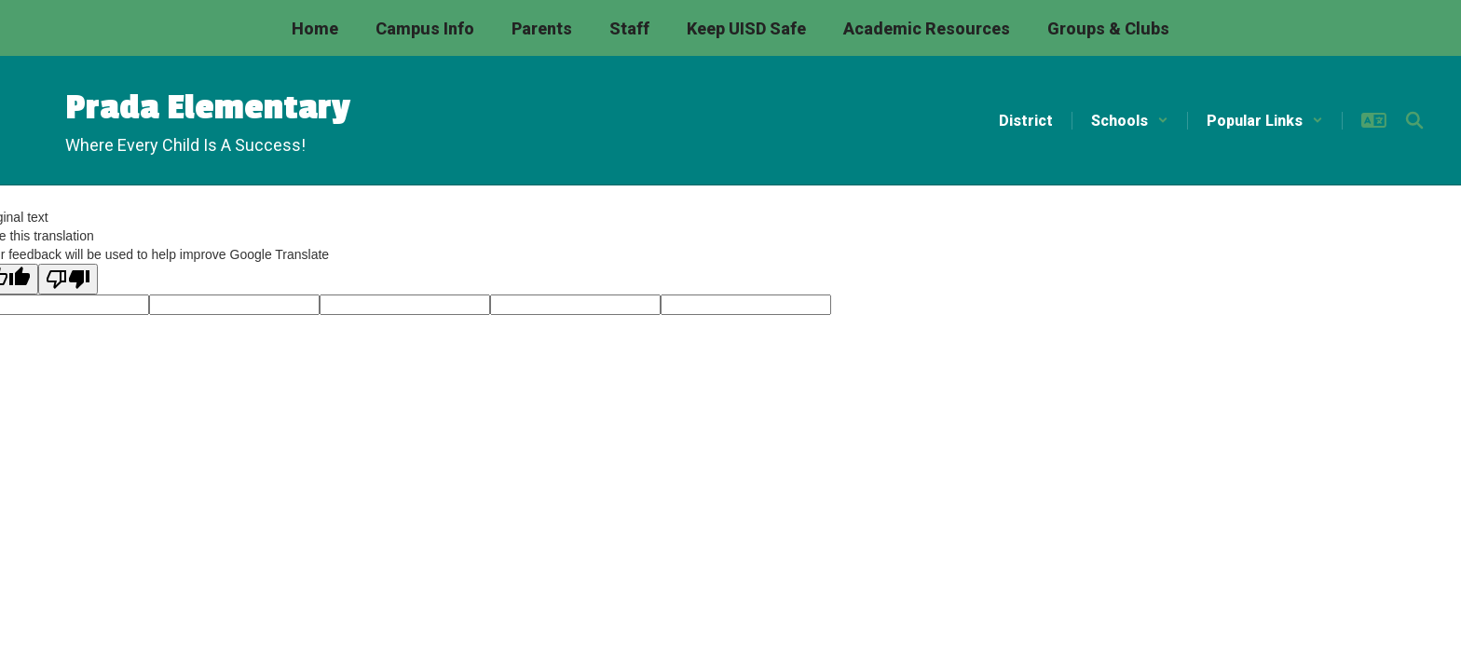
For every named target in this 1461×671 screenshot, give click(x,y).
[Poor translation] (68, 279)
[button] (1129, 121)
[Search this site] (1414, 120)
